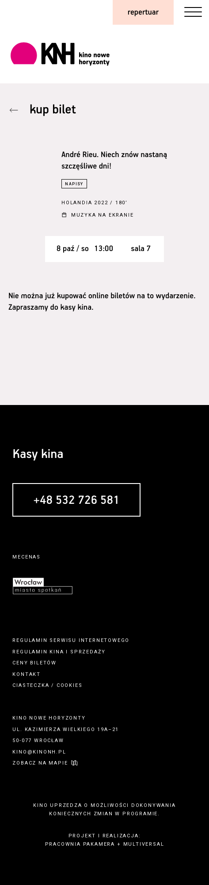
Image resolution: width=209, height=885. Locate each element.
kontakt (26, 674)
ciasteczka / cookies (47, 685)
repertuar (143, 12)
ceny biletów (34, 663)
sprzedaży (88, 652)
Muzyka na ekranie (102, 215)
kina (56, 652)
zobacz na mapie (40, 763)
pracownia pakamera (80, 844)
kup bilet (53, 110)
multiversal (143, 844)
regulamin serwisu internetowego (70, 640)
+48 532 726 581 (76, 500)
